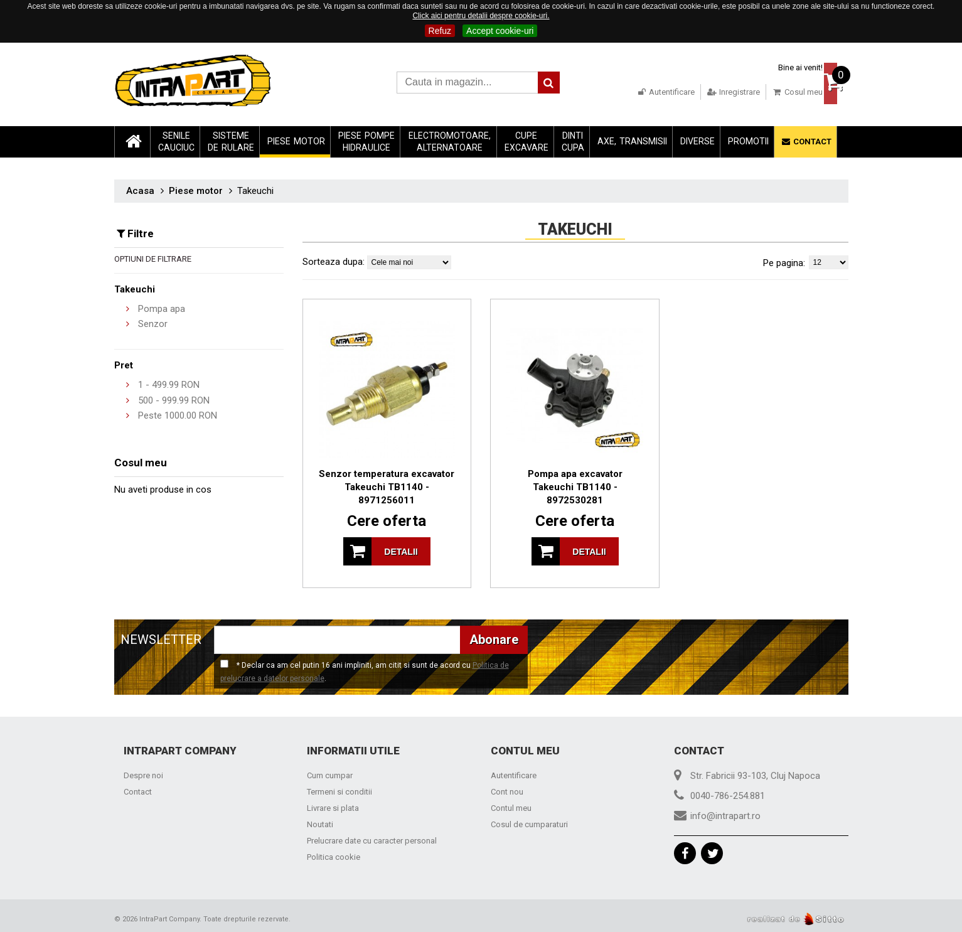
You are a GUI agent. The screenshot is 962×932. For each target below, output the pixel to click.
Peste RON (177, 412)
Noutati (320, 821)
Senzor (153, 320)
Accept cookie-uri (499, 31)
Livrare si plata (333, 805)
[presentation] (629, 646)
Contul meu (511, 805)
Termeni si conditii (339, 789)
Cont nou (507, 789)
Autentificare (641, 92)
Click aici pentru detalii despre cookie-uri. (480, 15)
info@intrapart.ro (725, 812)
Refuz (440, 31)
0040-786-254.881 (727, 792)
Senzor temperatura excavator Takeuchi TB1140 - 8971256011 (386, 483)
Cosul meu (772, 92)
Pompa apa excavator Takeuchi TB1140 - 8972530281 (575, 483)
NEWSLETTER (160, 635)
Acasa (140, 187)
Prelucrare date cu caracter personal (372, 837)
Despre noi (143, 772)
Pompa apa (161, 305)
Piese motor (196, 187)
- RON (169, 381)
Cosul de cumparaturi (529, 821)
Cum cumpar (330, 772)
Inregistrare (708, 92)
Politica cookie (333, 854)
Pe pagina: (784, 259)
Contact (138, 789)
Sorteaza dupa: (333, 258)
